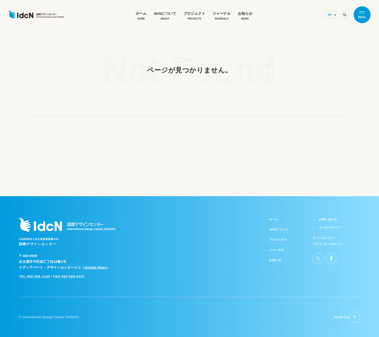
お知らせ (277, 256)
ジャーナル (278, 246)
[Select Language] (324, 18)
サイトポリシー (323, 234)
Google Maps (96, 263)
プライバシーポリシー (328, 240)
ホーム (275, 215)
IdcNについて (281, 226)
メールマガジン (330, 224)
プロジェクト (280, 236)
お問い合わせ (328, 215)
